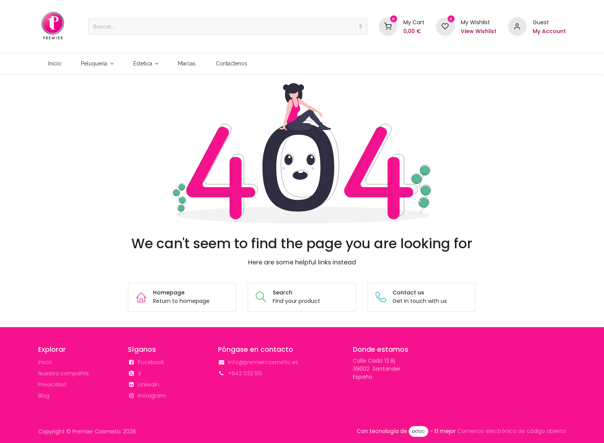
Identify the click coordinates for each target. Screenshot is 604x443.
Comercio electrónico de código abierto (511, 431)
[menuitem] (54, 63)
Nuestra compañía (63, 373)
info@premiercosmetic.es (263, 362)
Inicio (45, 362)
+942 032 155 (245, 373)
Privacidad (52, 384)
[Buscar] (361, 26)
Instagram (152, 396)
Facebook (151, 362)
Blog (43, 396)
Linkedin (148, 384)
